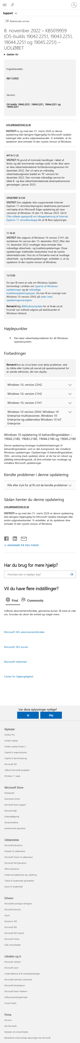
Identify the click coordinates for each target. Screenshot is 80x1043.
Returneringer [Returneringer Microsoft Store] (10, 810)
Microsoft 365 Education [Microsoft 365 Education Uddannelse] (15, 863)
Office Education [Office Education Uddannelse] (11, 868)
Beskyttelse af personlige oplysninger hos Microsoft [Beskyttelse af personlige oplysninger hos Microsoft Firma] (27, 1037)
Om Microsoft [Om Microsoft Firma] (10, 1026)
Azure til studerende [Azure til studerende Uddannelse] (13, 886)
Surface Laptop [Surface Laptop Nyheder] (11, 740)
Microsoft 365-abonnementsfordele (24, 632)
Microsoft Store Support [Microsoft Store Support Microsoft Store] (15, 804)
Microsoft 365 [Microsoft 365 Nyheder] (10, 764)
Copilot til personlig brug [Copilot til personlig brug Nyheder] (15, 758)
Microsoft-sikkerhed (15, 661)
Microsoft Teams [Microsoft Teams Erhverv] (11, 939)
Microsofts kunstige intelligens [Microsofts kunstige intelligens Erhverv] (18, 903)
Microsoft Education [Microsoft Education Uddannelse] (13, 845)
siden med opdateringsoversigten (29, 298)
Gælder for (12, 54)
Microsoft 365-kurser (16, 647)
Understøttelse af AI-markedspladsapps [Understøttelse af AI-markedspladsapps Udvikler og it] (22, 973)
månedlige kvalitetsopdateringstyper (23, 291)
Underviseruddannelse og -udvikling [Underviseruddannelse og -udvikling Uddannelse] (20, 874)
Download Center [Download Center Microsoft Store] (12, 798)
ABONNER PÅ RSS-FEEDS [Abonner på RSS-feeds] (23, 545)
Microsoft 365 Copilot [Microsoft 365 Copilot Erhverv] (14, 933)
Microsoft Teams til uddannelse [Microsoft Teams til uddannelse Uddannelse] (18, 857)
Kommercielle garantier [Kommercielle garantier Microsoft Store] (14, 828)
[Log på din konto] (74, 5)
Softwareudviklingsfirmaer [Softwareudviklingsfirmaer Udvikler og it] (16, 997)
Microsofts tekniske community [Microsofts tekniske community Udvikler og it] (18, 979)
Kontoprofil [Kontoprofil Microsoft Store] (9, 793)
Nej (51, 715)
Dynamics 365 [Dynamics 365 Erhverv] (10, 921)
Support (8, 13)
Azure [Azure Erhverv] (7, 915)
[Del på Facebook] (6, 538)
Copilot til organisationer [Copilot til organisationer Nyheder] (15, 752)
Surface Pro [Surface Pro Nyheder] (9, 734)
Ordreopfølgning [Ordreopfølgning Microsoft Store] (11, 816)
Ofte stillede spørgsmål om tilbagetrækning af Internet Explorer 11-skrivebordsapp (37, 218)
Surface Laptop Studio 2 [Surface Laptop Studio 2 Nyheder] (15, 746)
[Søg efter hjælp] (13, 5)
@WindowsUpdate (31, 306)
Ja (28, 715)
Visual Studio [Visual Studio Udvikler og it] (10, 1003)
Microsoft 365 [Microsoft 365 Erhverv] (10, 927)
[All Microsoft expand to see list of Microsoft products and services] (4, 5)
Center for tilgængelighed (18, 676)
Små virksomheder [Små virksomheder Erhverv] (12, 944)
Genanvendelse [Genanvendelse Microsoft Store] (11, 822)
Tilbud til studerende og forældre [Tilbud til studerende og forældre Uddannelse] (19, 880)
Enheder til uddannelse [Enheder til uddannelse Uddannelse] (14, 851)
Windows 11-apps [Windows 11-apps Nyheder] (12, 776)
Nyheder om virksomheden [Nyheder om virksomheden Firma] (16, 1031)
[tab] (13, 600)
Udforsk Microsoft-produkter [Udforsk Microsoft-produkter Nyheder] (17, 770)
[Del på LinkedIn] (13, 538)
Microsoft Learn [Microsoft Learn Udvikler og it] (11, 967)
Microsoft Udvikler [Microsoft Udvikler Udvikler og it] (12, 961)
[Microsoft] (40, 3)
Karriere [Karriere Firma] (8, 1020)
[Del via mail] (22, 538)
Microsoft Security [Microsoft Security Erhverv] (12, 909)
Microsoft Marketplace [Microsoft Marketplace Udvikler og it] (14, 985)
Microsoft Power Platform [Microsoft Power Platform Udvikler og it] (15, 991)
